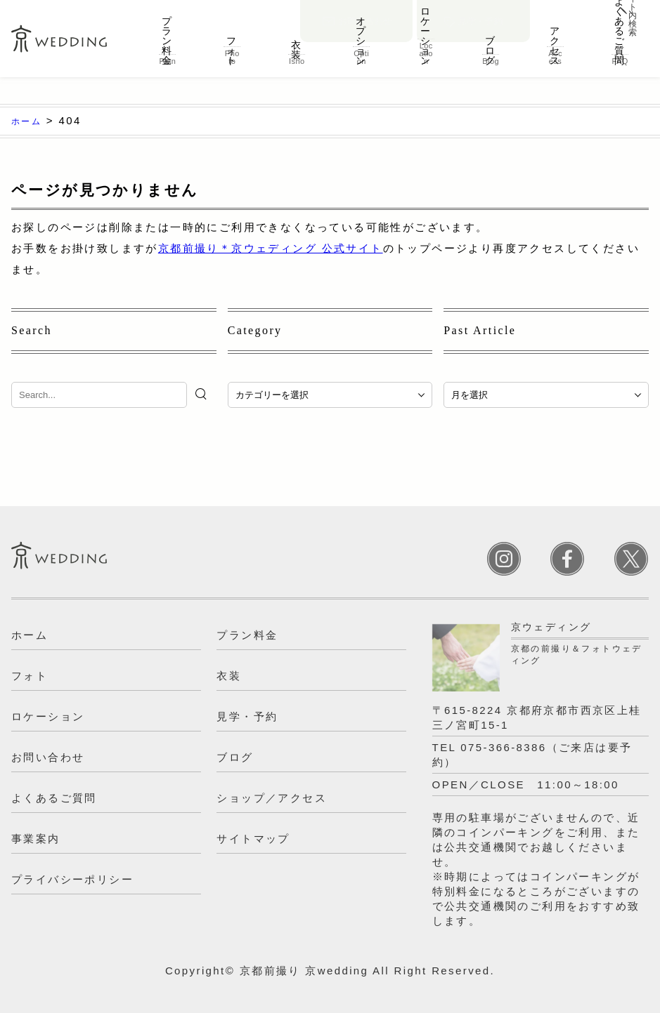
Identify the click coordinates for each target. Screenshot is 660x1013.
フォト (232, 44)
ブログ (490, 44)
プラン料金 (167, 44)
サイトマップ (253, 839)
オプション (361, 44)
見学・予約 (473, 11)
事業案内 (35, 839)
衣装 (296, 44)
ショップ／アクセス (271, 798)
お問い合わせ (357, 11)
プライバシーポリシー (72, 879)
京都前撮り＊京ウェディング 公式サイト (270, 248)
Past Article (480, 330)
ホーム (29, 635)
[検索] (202, 394)
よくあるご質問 (620, 49)
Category (255, 330)
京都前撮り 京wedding (304, 970)
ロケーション (426, 44)
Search (31, 330)
